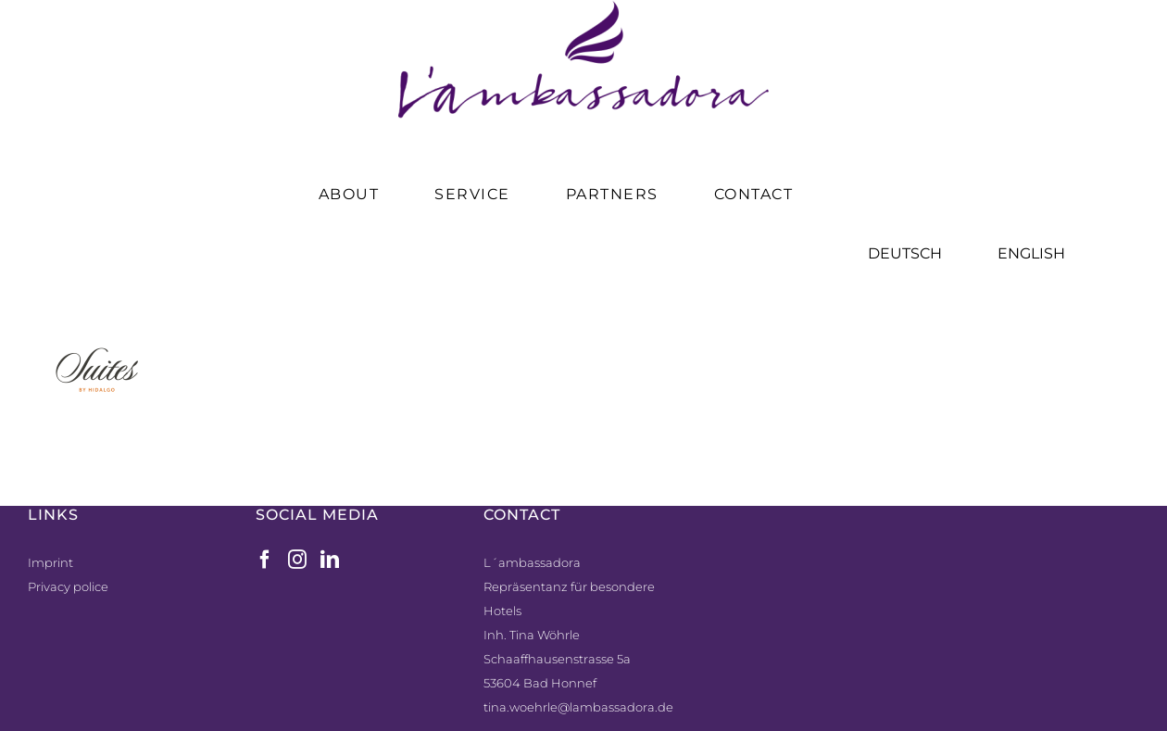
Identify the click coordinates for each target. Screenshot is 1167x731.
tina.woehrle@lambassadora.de (578, 706)
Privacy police (68, 586)
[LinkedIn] (329, 559)
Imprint (50, 562)
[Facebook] (265, 559)
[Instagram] (297, 559)
